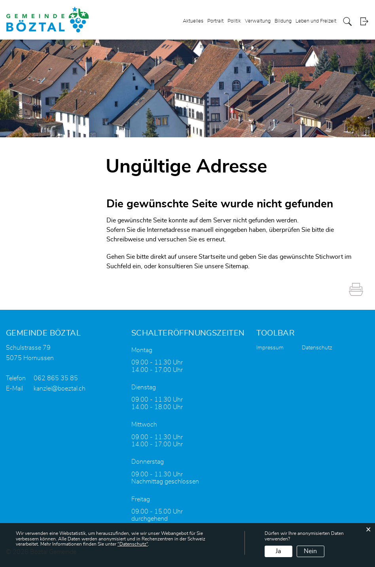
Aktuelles (193, 21)
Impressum (270, 348)
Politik (234, 21)
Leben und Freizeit (315, 21)
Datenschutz (317, 348)
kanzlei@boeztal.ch (59, 388)
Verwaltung (258, 21)
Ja (278, 551)
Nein (310, 551)
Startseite (212, 257)
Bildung (283, 21)
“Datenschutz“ (132, 544)
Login (364, 21)
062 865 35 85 (56, 378)
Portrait (215, 21)
